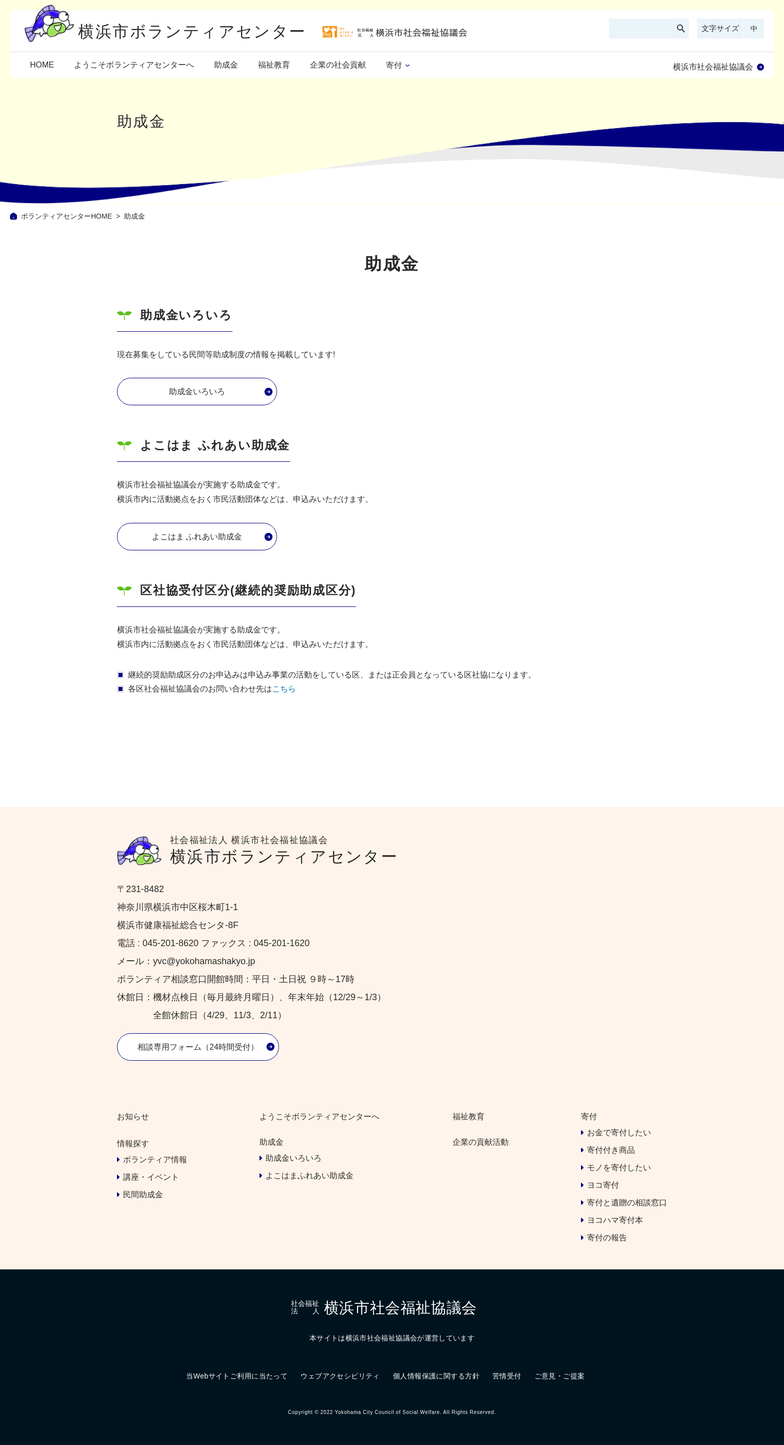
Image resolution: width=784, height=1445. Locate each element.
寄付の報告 (607, 1237)
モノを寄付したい (619, 1167)
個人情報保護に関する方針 (436, 1375)
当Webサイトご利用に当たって (237, 1375)
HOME (42, 65)
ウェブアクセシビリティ (340, 1375)
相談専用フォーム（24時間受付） (198, 1047)
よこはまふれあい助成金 (310, 1175)
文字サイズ (720, 28)
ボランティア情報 (155, 1159)
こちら (284, 688)
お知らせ (133, 1116)
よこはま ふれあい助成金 (197, 536)
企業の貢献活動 (480, 1142)
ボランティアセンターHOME (66, 216)
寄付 (394, 65)
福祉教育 (274, 65)
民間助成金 (143, 1194)
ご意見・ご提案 (559, 1375)
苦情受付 (507, 1375)
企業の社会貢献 (338, 65)
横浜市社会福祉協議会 (713, 67)
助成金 (226, 65)
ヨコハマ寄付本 (615, 1220)
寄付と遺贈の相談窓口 (627, 1202)
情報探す (133, 1143)
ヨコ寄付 (603, 1185)
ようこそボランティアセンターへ (134, 65)
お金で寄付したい (619, 1132)
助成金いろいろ (197, 391)
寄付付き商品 (611, 1150)
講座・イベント (151, 1177)
